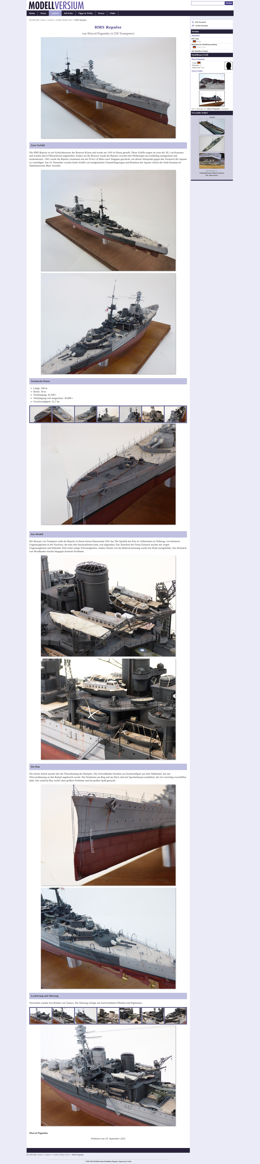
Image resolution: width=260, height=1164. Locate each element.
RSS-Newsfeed (200, 22)
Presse (101, 13)
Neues (43, 13)
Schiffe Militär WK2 (64, 20)
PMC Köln (195, 39)
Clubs (112, 13)
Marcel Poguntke (213, 109)
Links (129, 1161)
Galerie (55, 13)
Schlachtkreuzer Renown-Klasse (212, 173)
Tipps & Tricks (85, 13)
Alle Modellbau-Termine (200, 51)
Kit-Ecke (68, 13)
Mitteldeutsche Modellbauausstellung (204, 44)
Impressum (122, 1161)
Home (32, 13)
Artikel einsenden (201, 26)
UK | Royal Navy (211, 175)
